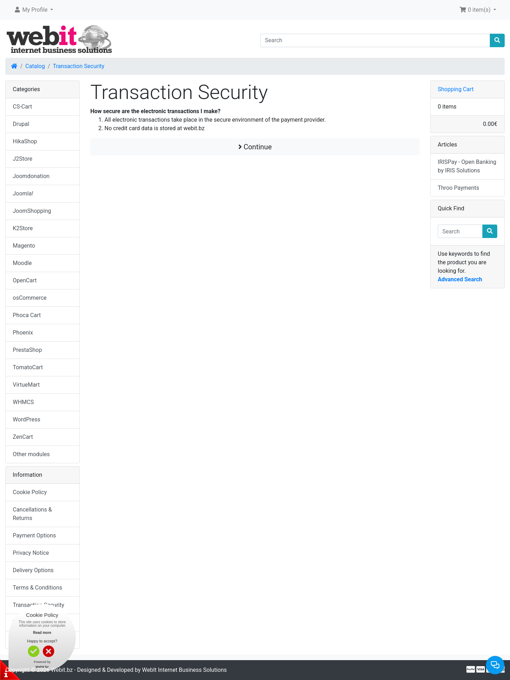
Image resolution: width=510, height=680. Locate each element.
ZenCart (23, 436)
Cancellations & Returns (32, 513)
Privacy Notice (31, 552)
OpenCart (24, 280)
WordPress (26, 419)
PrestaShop (27, 350)
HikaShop (25, 141)
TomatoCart (28, 367)
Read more (42, 633)
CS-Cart (22, 106)
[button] (33, 10)
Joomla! (23, 193)
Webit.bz (62, 670)
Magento (24, 245)
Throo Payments (458, 187)
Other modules (31, 454)
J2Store (22, 158)
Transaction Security (78, 66)
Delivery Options (33, 570)
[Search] (375, 40)
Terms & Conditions (37, 587)
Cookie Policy (30, 492)
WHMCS (23, 402)
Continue (255, 147)
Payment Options (34, 535)
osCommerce (30, 297)
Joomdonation (31, 176)
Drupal (21, 124)
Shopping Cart (456, 89)
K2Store (23, 228)
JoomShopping (32, 211)
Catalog (35, 66)
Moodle (22, 263)
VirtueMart (26, 384)
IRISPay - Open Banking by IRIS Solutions (467, 166)
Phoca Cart (27, 315)
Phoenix (23, 332)
